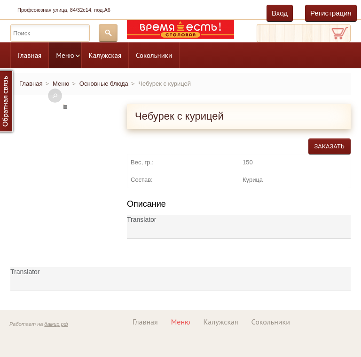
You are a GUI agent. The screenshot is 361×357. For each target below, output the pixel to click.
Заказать (329, 146)
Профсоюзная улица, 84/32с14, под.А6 (63, 10)
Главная (29, 55)
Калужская (105, 55)
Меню (65, 55)
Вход (280, 13)
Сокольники (154, 55)
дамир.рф (56, 324)
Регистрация (331, 13)
